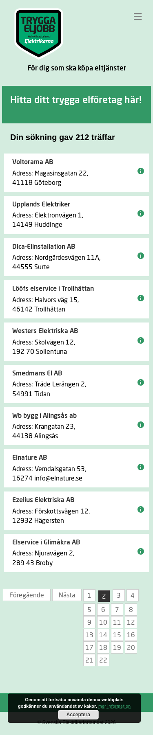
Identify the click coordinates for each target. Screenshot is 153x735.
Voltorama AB (32, 162)
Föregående (26, 595)
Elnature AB (29, 457)
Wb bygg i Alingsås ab (44, 415)
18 (103, 648)
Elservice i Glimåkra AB (46, 542)
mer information (114, 706)
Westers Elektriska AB (45, 331)
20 (131, 648)
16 (131, 635)
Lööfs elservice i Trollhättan (53, 288)
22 (103, 660)
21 (89, 660)
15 (117, 635)
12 (131, 622)
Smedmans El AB (37, 373)
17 (89, 648)
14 (103, 635)
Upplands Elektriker (41, 204)
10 (103, 622)
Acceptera (78, 714)
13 (89, 635)
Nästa (67, 595)
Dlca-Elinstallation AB (43, 247)
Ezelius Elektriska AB (43, 500)
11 (117, 622)
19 (117, 648)
